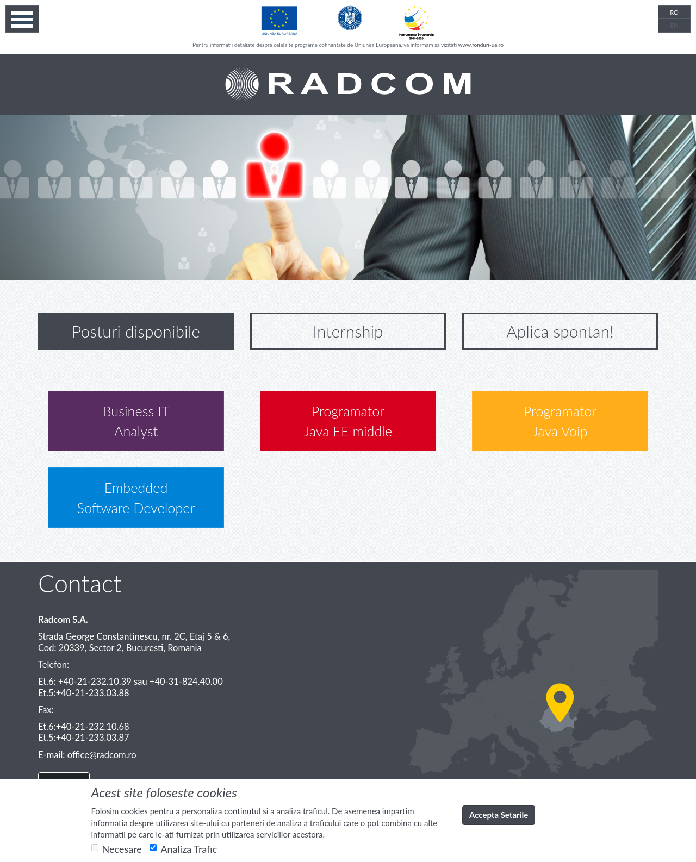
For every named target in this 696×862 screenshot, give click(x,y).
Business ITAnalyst (136, 421)
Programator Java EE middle (348, 421)
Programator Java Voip (560, 421)
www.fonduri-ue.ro (481, 44)
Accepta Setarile (498, 815)
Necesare (116, 849)
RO (674, 12)
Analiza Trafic (183, 849)
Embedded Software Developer (136, 497)
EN (674, 25)
